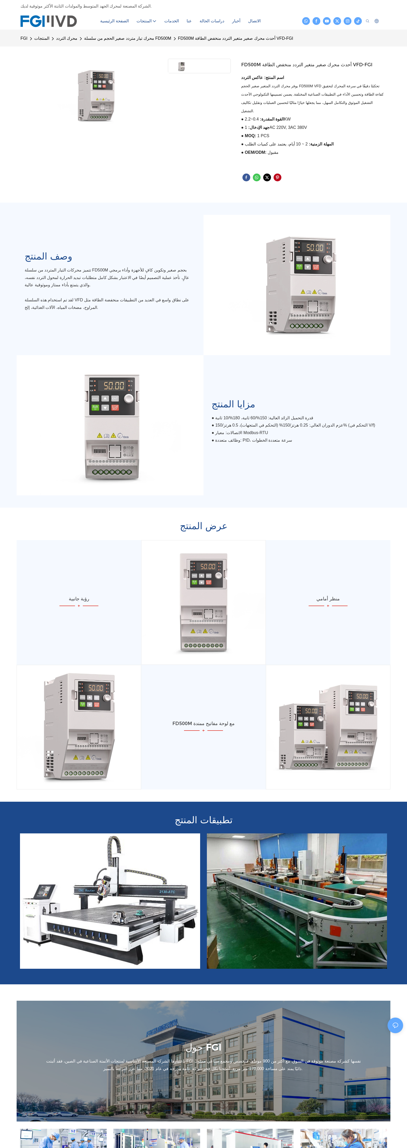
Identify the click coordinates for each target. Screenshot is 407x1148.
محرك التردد (66, 38)
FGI (24, 38)
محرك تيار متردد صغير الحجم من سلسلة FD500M (127, 38)
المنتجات (41, 38)
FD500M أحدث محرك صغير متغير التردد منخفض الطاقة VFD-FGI (235, 38)
